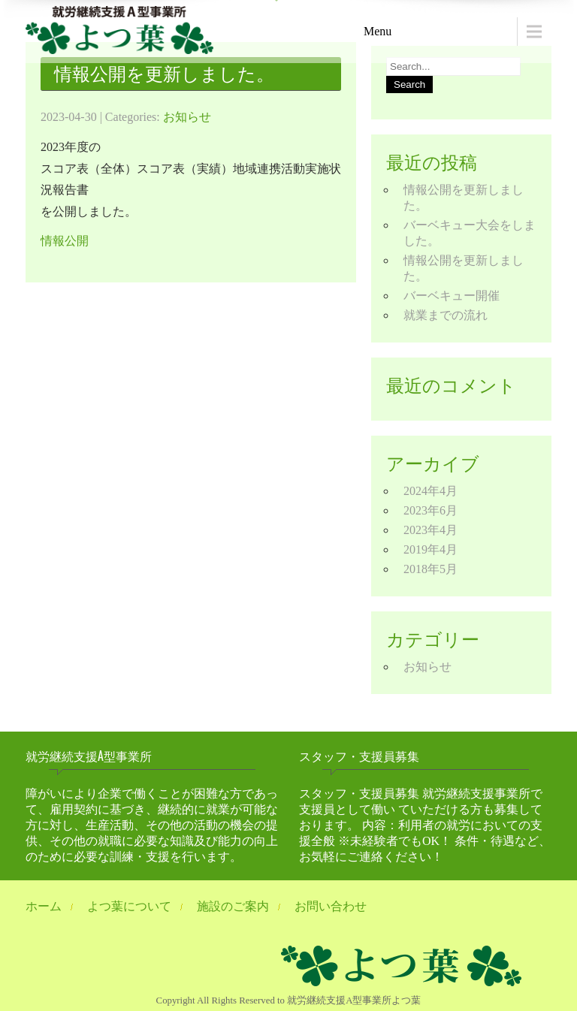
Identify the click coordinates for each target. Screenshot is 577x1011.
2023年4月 (430, 530)
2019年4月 (430, 549)
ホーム (44, 906)
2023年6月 (430, 510)
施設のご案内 (233, 906)
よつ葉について (129, 906)
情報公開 (65, 240)
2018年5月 (430, 569)
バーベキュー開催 (451, 295)
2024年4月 (430, 490)
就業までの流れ (445, 315)
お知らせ (187, 116)
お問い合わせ (331, 906)
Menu (377, 31)
